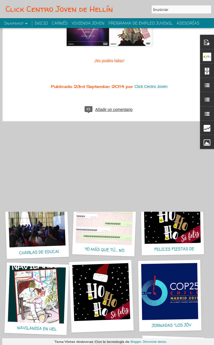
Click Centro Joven (151, 50)
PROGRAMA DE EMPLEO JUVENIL (140, 23)
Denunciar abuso (154, 341)
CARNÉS (60, 23)
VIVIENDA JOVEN (88, 23)
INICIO (41, 23)
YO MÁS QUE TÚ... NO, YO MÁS (113, 250)
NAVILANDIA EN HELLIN (40, 328)
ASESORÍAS (187, 23)
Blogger (136, 341)
